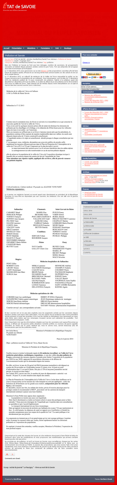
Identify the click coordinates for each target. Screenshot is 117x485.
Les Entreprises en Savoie (93, 194)
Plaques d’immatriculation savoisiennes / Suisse (93, 118)
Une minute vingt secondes (93, 151)
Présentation (17, 48)
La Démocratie (88, 226)
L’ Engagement (88, 245)
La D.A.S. (86, 248)
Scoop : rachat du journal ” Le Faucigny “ (19, 467)
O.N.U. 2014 (87, 210)
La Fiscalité (87, 229)
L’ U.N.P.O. (86, 252)
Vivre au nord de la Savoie (45, 467)
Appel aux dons (89, 129)
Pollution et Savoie (15, 59)
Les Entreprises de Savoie (93, 196)
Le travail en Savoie (91, 163)
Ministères (31, 48)
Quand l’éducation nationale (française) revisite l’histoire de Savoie (95, 146)
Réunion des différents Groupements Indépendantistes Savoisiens (95, 96)
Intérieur (54, 63)
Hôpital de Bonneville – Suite (94, 150)
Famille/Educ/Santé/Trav (41, 63)
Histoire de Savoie (89, 218)
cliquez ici (44, 74)
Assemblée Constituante (92, 134)
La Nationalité (88, 222)
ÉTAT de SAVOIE (19, 5)
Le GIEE (85, 237)
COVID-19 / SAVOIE (91, 162)
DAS (57, 48)
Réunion (87, 165)
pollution (50, 66)
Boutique (67, 48)
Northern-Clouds (106, 479)
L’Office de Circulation (91, 233)
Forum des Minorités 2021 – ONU (96, 100)
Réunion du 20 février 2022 (93, 102)
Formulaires (45, 48)
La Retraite (87, 241)
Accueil (6, 48)
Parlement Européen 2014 (92, 207)
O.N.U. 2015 (87, 214)
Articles (29, 63)
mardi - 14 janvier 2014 (22, 65)
